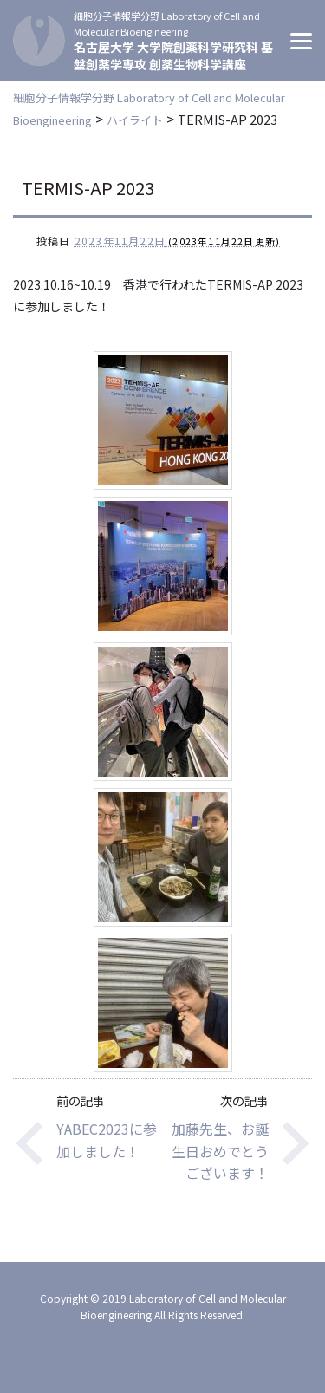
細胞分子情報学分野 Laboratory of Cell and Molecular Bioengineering (167, 23)
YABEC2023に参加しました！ (106, 1140)
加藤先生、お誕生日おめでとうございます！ (220, 1150)
